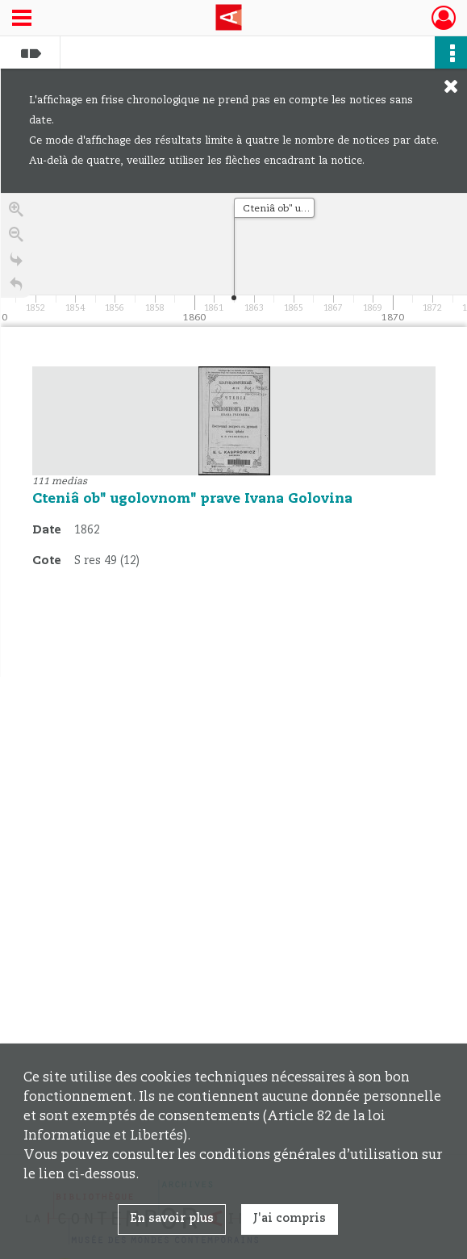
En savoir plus (172, 1218)
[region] (234, 435)
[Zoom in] (16, 213)
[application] (234, 260)
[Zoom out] (16, 238)
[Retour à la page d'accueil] (16, 288)
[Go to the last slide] (16, 263)
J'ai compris (289, 1218)
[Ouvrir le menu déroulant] (21, 19)
